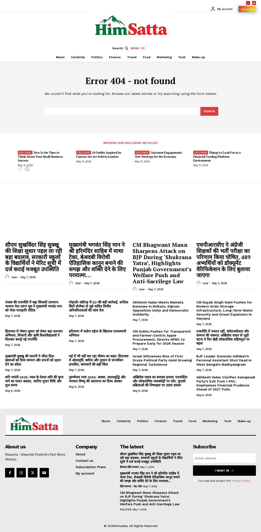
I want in (224, 471)
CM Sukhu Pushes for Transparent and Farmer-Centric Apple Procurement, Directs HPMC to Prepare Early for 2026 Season (162, 337)
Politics (125, 509)
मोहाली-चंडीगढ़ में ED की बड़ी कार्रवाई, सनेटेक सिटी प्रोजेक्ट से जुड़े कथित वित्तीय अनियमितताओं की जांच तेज (98, 306)
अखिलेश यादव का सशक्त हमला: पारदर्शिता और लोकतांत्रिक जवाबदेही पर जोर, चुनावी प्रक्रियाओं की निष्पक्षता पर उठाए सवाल (160, 381)
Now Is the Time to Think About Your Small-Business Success (40, 156)
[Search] (209, 111)
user (14, 277)
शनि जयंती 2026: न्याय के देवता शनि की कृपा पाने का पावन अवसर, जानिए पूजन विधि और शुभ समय (34, 381)
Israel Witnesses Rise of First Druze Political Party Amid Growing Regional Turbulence (162, 360)
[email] (224, 458)
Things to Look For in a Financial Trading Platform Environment (216, 156)
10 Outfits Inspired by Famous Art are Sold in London (98, 154)
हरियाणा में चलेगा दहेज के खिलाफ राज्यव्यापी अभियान (97, 333)
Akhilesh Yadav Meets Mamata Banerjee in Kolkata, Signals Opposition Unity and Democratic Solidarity (161, 308)
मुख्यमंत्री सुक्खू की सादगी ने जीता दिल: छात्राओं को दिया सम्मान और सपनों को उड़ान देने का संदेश (33, 360)
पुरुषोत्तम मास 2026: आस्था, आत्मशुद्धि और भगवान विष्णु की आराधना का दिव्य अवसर (97, 379)
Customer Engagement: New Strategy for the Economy (158, 154)
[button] (121, 48)
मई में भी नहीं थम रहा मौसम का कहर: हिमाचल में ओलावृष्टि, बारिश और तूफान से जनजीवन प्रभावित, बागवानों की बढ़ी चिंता (98, 360)
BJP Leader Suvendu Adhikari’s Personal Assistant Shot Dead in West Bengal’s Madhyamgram (223, 360)
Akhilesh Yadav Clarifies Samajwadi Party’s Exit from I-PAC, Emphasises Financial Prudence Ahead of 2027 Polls (225, 383)
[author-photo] (8, 277)
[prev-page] (20, 168)
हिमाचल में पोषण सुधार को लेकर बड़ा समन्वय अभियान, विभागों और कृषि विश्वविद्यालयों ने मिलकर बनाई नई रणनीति (33, 335)
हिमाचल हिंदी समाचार (129, 467)
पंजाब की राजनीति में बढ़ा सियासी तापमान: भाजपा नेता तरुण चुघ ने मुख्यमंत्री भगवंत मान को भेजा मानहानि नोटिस (33, 306)
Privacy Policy (241, 480)
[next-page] (27, 168)
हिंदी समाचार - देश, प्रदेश (131, 486)
